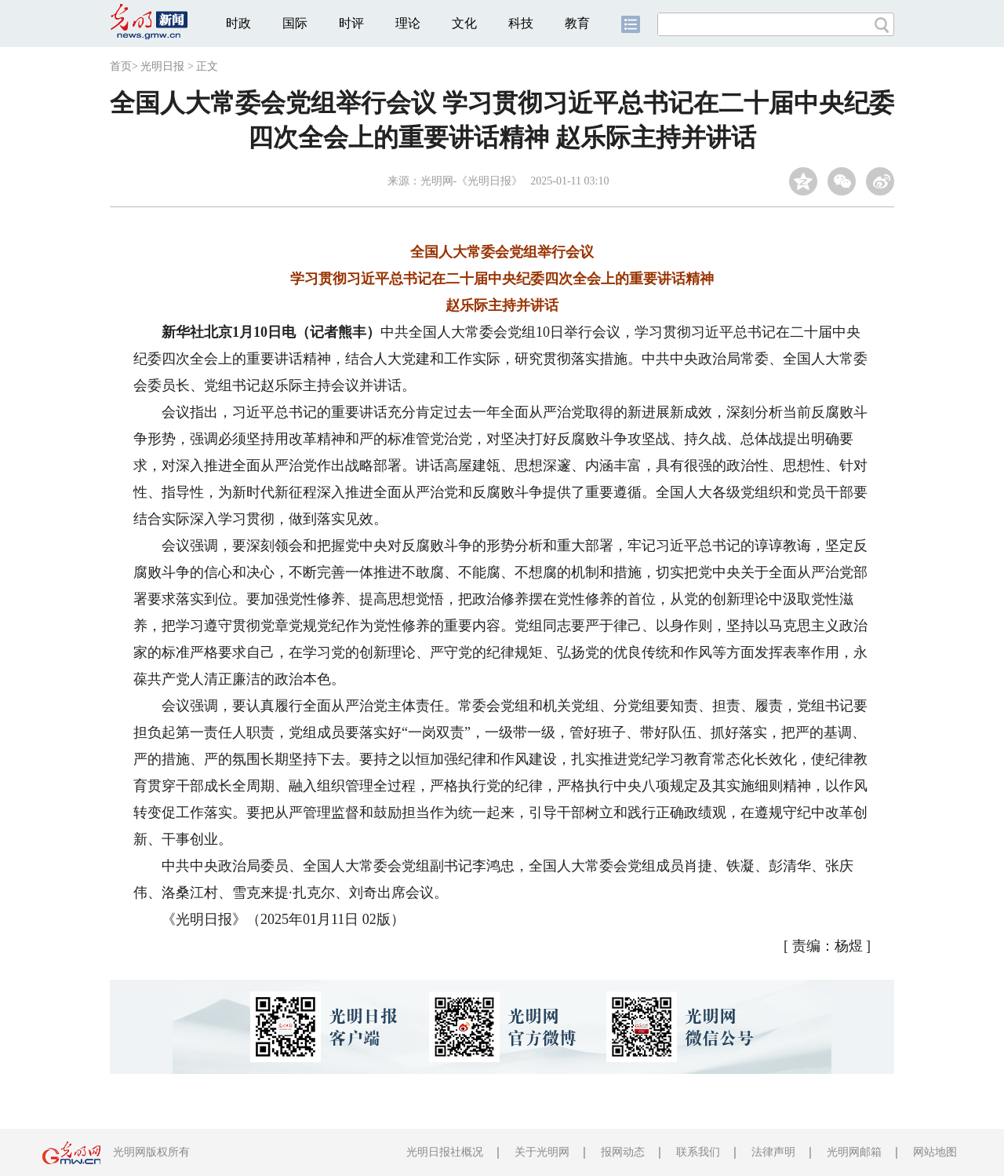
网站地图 (935, 1152)
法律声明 (773, 1152)
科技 (520, 23)
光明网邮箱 (854, 1152)
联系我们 (698, 1152)
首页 (121, 66)
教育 (577, 23)
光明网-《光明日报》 (471, 181)
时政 (238, 23)
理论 (407, 23)
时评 (351, 23)
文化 (464, 23)
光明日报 (162, 66)
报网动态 (623, 1152)
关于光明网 (542, 1152)
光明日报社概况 (444, 1152)
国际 (294, 23)
